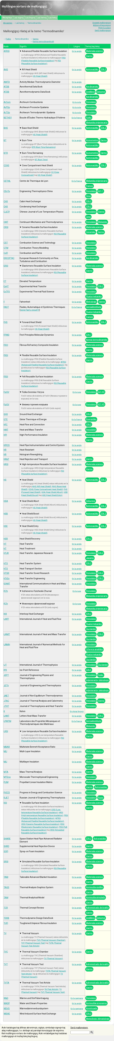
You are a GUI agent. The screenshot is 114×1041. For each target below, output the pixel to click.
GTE (6, 419)
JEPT (6, 675)
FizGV (6, 392)
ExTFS (7, 291)
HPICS (7, 445)
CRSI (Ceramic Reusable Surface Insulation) (40, 824)
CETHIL (7, 181)
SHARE (7, 838)
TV (5, 933)
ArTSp (7, 112)
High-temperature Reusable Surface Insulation (44, 464)
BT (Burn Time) (41, 159)
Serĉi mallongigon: (79, 1027)
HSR (6, 539)
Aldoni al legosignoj (102, 25)
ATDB (6, 86)
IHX (5, 614)
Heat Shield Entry (30, 526)
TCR (6, 908)
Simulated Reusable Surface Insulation (40, 861)
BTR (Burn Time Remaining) (44, 147)
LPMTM (7, 721)
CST (6, 243)
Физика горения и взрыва (35, 404)
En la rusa (77, 392)
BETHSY (8, 117)
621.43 (101, 392)
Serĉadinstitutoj (93, 307)
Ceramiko (90, 232)
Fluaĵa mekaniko (94, 296)
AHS (6, 69)
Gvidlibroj (90, 91)
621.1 (100, 191)
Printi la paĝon (104, 28)
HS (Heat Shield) (40, 76)
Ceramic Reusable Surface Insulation (40, 227)
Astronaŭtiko (92, 69)
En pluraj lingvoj (77, 711)
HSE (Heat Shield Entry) (52, 495)
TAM (6, 897)
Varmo (36, 39)
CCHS (6, 165)
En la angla (76, 51)
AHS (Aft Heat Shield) (41, 486)
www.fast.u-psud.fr (29, 310)
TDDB (6, 918)
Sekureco (90, 501)
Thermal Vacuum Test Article (36, 982)
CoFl (6, 253)
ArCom (7, 102)
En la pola (76, 102)
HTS (6, 563)
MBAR (7, 747)
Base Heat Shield (30, 128)
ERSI (6, 266)
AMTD (7, 82)
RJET (6, 797)
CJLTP (7, 212)
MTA (6, 772)
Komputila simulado (95, 897)
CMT (6, 222)
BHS (6, 128)
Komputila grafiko (94, 887)
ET (5, 281)
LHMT (6, 716)
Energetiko (91, 419)
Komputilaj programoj (96, 1003)
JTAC (6, 701)
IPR (5, 670)
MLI (5, 751)
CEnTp (7, 191)
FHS (5, 322)
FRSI (6, 355)
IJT (5, 665)
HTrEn (6, 578)
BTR (6, 153)
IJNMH (7, 644)
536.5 (88, 670)
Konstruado (91, 1008)
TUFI (6, 923)
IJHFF (6, 619)
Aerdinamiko (92, 86)
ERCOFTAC (9, 258)
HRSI (6, 464)
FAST (6, 307)
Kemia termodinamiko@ (43, 41)
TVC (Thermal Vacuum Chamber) (51, 940)
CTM (6, 248)
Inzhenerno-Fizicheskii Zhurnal (36, 591)
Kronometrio (92, 140)
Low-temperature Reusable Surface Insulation (44, 731)
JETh (6, 685)
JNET (6, 695)
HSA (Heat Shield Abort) (52, 492)
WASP (7, 1003)
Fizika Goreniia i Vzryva (33, 392)
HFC (5, 424)
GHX (6, 414)
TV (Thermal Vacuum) (53, 958)
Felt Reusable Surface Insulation (37, 376)
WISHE (7, 1013)
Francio (89, 186)
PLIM (6, 782)
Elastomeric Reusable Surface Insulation (41, 266)
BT (5, 140)
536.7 (88, 334)
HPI (5, 435)
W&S (6, 998)
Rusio (100, 797)
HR (5, 450)
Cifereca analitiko (94, 649)
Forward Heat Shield (31, 322)
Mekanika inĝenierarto (97, 122)
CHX (6, 201)
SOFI (6, 851)
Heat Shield (27, 480)
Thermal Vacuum (30, 933)
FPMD (6, 335)
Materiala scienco (94, 51)
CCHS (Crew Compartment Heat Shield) (45, 489)
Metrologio (91, 301)
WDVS (7, 1008)
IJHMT (7, 634)
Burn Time (27, 140)
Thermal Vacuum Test (33, 964)
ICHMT (7, 583)
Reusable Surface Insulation (35, 803)
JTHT (6, 706)
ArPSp (7, 107)
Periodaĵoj (91, 102)
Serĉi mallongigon (103, 30)
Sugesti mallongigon (101, 23)
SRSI (6, 861)
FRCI (6, 345)
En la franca (77, 118)
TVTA (6, 982)
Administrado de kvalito (97, 907)
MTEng (7, 777)
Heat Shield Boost (30, 513)
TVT (6, 964)
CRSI (6, 227)
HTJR (6, 553)
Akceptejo (7, 17)
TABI (6, 877)
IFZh (6, 591)
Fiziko (8, 39)
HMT (6, 430)
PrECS (7, 792)
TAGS (6, 887)
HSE (6, 526)
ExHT (6, 286)
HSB (6, 513)
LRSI (6, 731)
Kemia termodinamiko (96, 339)
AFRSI (6, 51)
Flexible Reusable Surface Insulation (39, 355)
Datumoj (101, 91)
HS (5, 480)
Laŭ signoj (19, 17)
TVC (6, 952)
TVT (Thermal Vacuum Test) (33, 943)
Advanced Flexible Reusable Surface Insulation (44, 51)
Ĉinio (88, 196)
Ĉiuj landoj (91, 629)
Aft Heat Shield (29, 69)
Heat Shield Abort (30, 501)
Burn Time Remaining (32, 153)
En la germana (77, 998)
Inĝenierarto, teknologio (97, 680)
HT (5, 544)
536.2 (103, 69)
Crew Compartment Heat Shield (37, 165)
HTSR (6, 573)
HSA (6, 501)
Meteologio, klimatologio (98, 1018)
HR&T (6, 459)
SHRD (6, 846)
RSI (5, 803)
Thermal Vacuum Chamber (35, 952)
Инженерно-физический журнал (38, 603)
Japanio (90, 558)
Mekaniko (102, 222)
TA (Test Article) (51, 989)
